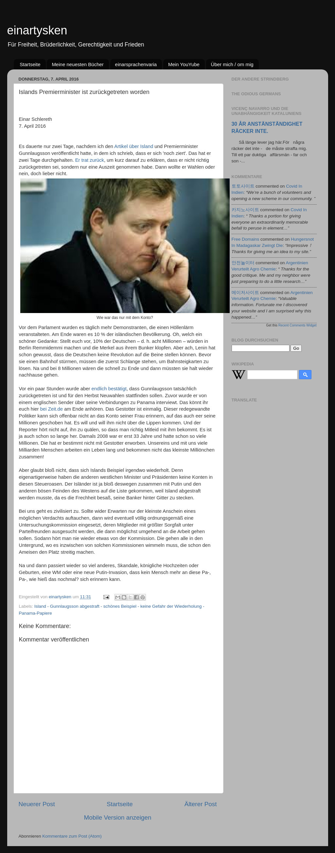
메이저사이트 (245, 292)
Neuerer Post (37, 804)
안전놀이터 (243, 262)
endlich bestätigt (108, 388)
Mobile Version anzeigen (117, 817)
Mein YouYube (184, 64)
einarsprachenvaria (136, 64)
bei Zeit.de (51, 409)
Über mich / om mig (232, 64)
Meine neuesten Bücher (77, 64)
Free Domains (245, 239)
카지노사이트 (245, 209)
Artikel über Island (133, 146)
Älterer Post (201, 804)
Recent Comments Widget (297, 325)
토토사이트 (243, 186)
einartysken (37, 30)
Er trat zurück (89, 160)
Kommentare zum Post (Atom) (72, 836)
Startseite (30, 64)
